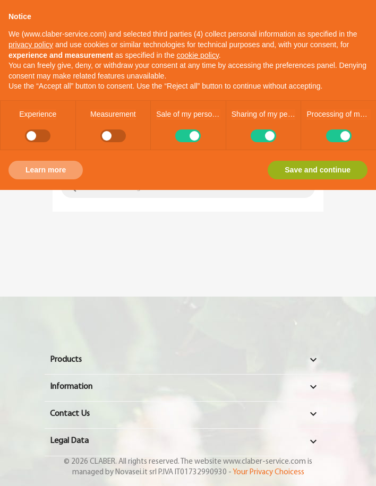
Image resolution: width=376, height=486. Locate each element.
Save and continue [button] (318, 170)
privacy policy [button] (30, 44)
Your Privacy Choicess (268, 471)
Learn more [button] (45, 170)
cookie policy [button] (198, 55)
